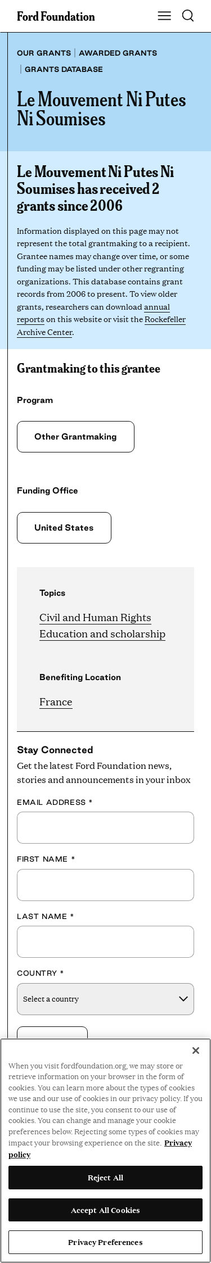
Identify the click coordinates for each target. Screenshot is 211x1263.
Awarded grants (118, 53)
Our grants (44, 53)
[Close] (195, 1050)
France (56, 701)
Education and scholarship (102, 633)
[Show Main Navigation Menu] (164, 16)
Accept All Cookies (105, 1209)
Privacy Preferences (105, 1241)
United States (63, 527)
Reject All (105, 1177)
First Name (46, 859)
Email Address (55, 802)
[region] (105, 1150)
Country (40, 973)
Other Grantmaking (75, 436)
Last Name (46, 916)
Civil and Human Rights (95, 617)
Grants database (64, 69)
